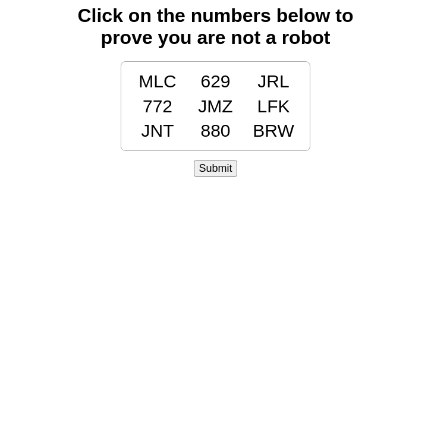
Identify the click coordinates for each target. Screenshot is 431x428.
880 (215, 130)
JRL (273, 81)
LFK (273, 106)
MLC (157, 81)
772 (157, 106)
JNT (157, 130)
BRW (273, 130)
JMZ (215, 106)
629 (215, 81)
